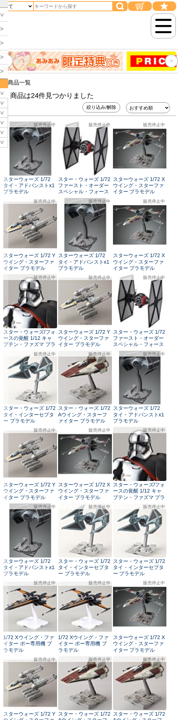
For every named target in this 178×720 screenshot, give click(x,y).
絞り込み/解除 (101, 107)
